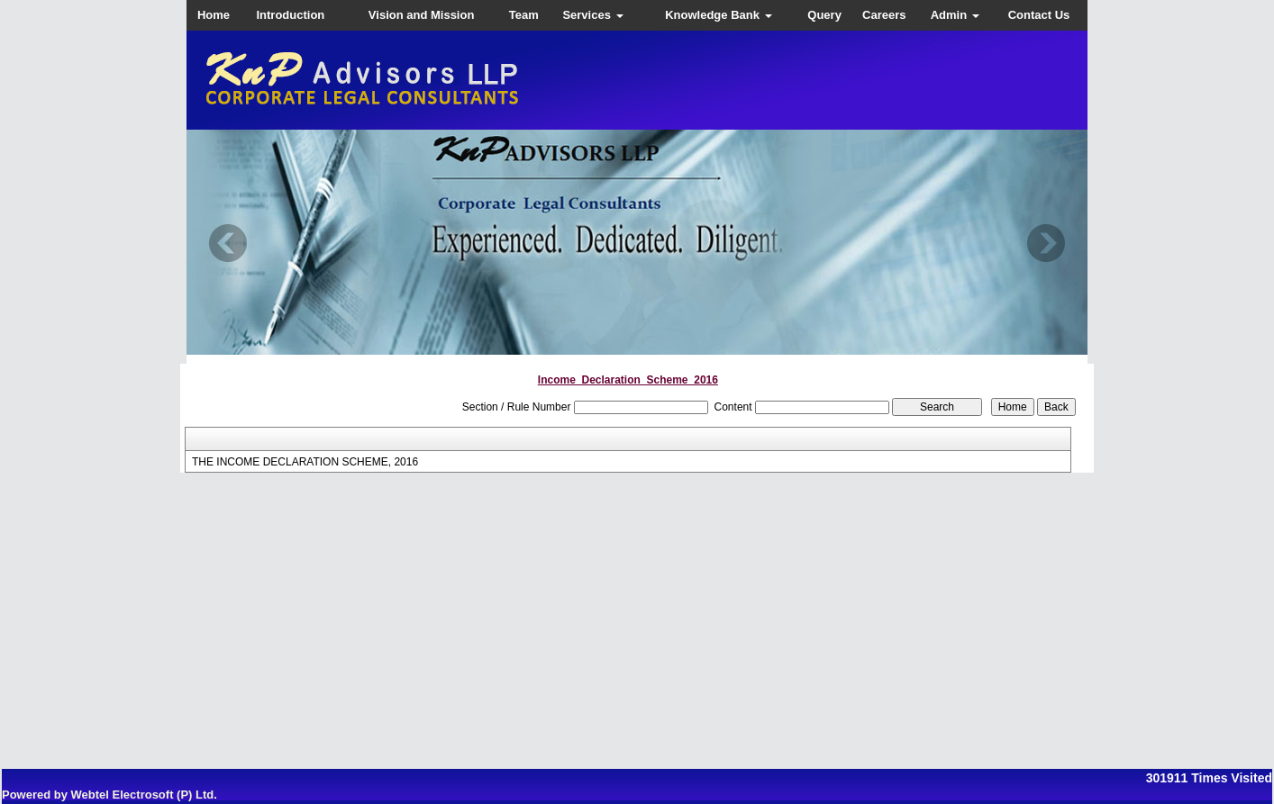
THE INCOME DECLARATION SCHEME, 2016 (305, 462)
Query (824, 15)
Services (592, 15)
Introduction (290, 15)
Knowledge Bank (718, 15)
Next (1045, 243)
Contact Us (1039, 15)
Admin (955, 15)
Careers (883, 15)
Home (213, 15)
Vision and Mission (422, 15)
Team (524, 15)
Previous (228, 243)
